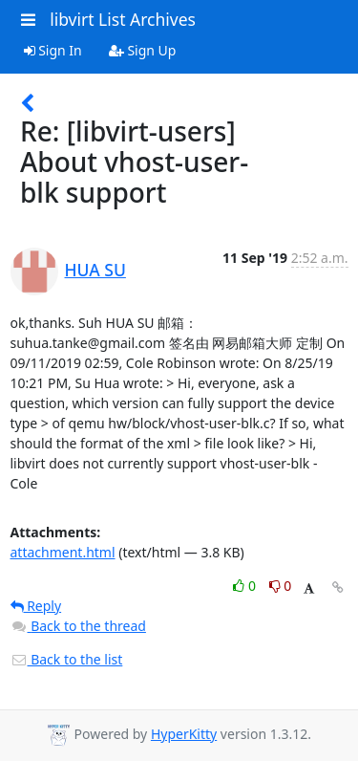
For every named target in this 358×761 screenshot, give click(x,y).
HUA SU (95, 269)
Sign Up (143, 50)
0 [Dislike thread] (280, 585)
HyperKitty (184, 734)
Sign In (53, 50)
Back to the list (67, 659)
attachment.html (63, 552)
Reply (36, 606)
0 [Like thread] (246, 585)
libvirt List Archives (123, 19)
